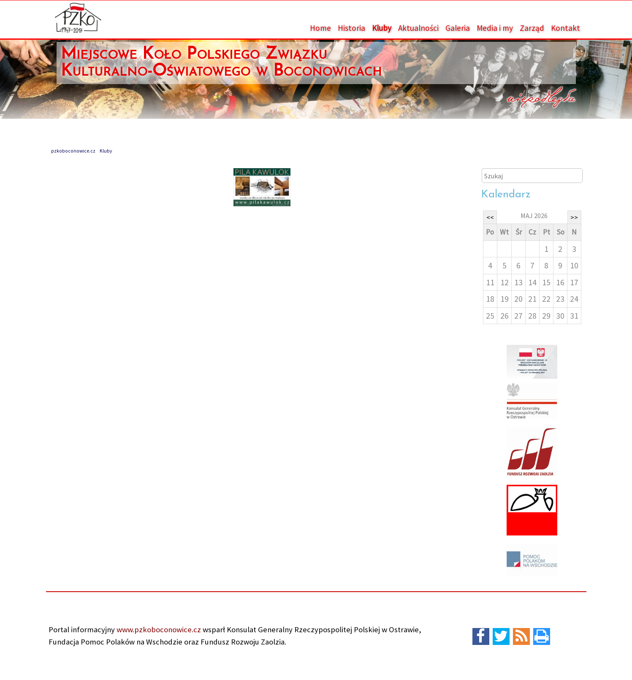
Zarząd (532, 28)
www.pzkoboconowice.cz (158, 629)
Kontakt (565, 28)
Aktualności (418, 28)
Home (320, 28)
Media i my (495, 28)
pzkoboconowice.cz (73, 151)
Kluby (381, 28)
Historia (351, 28)
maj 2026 (534, 215)
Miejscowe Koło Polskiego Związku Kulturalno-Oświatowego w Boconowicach (221, 63)
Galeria (457, 28)
